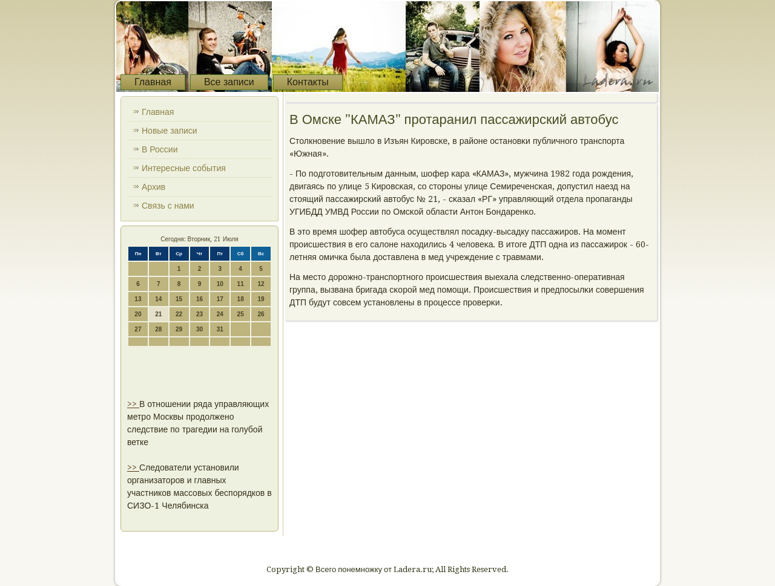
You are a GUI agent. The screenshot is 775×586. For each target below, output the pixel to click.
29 (179, 329)
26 (260, 314)
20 (137, 314)
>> (133, 404)
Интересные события (184, 168)
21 (158, 314)
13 (137, 299)
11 (240, 284)
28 (158, 329)
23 (199, 314)
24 (220, 314)
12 (260, 284)
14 (158, 299)
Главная (152, 82)
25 (240, 314)
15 (179, 299)
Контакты (308, 82)
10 (220, 284)
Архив (153, 187)
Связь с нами (168, 205)
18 (240, 299)
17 (220, 299)
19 (260, 299)
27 (137, 329)
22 (179, 314)
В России (160, 149)
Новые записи (169, 130)
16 (199, 299)
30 (199, 329)
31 (220, 329)
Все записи (229, 82)
